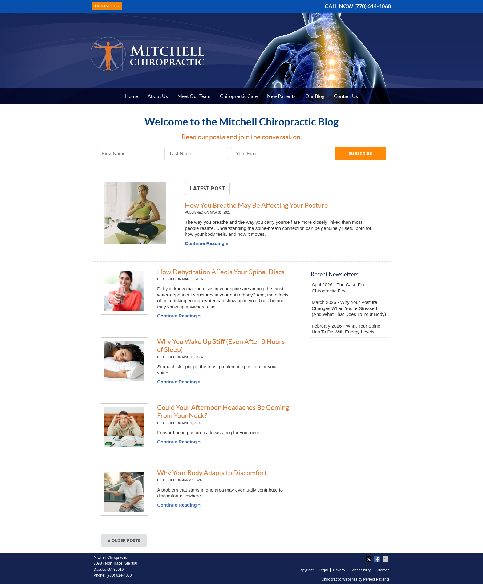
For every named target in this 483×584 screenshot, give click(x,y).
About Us (158, 96)
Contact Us (346, 96)
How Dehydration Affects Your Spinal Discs (221, 272)
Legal (323, 570)
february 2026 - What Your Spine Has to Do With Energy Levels (346, 329)
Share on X (369, 559)
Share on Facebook (377, 559)
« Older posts (124, 540)
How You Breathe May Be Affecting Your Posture (256, 205)
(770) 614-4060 (372, 6)
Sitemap (382, 570)
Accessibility (361, 570)
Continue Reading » (206, 243)
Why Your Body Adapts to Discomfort (212, 472)
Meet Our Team (193, 96)
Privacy (339, 570)
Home (131, 96)
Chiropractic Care (239, 96)
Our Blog (314, 96)
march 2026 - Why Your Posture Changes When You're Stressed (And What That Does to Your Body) (349, 308)
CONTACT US (107, 6)
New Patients (281, 96)
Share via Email (386, 559)
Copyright (306, 570)
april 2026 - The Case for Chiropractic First (338, 287)
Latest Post (207, 188)
